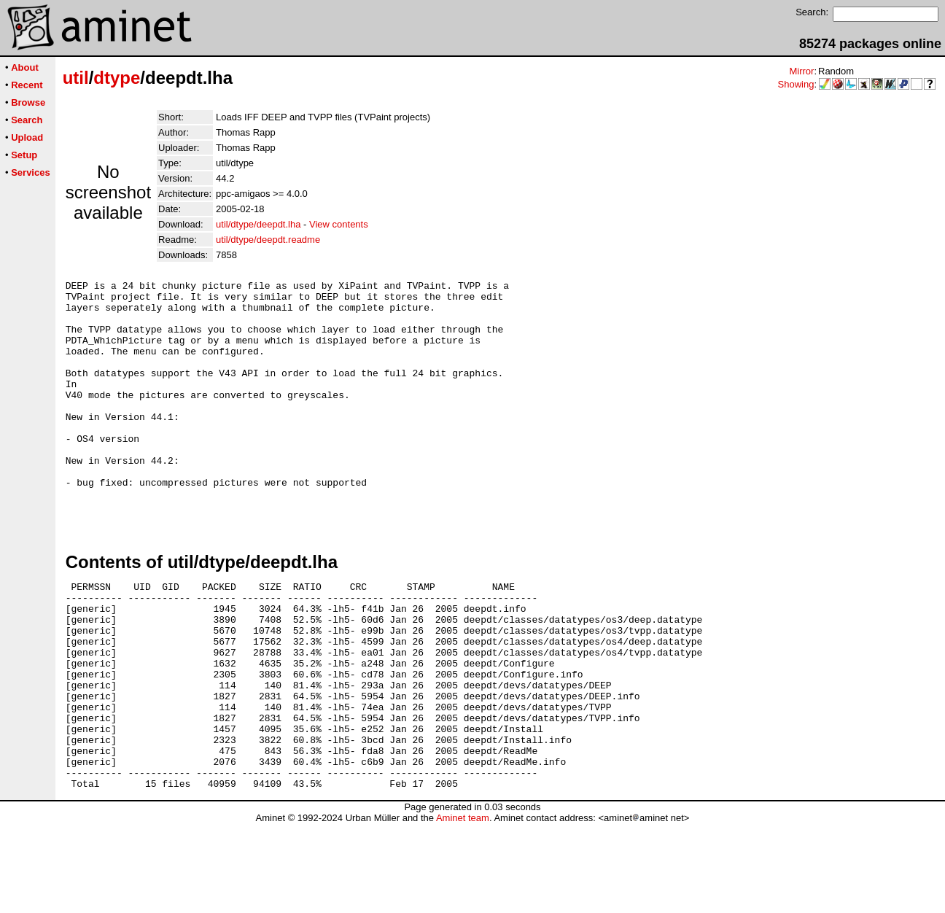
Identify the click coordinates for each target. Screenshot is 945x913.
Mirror (801, 71)
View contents (338, 224)
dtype (116, 78)
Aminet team (462, 907)
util (76, 78)
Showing (796, 84)
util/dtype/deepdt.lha (258, 224)
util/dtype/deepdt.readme (268, 239)
